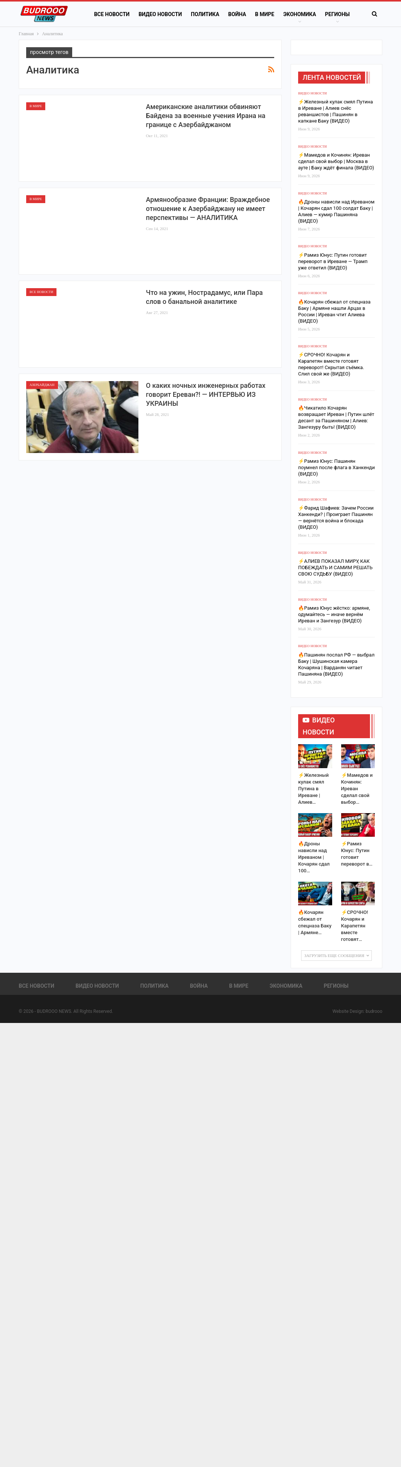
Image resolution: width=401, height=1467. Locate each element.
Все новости (111, 14)
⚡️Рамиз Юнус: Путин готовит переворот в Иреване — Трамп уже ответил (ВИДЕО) (332, 261)
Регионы (337, 14)
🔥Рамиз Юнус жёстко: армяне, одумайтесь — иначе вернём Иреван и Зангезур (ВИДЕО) (334, 614)
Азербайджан (42, 385)
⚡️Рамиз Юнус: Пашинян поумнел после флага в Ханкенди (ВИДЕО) (336, 467)
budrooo (373, 1011)
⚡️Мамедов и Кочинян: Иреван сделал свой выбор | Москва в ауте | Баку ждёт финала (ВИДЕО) (336, 161)
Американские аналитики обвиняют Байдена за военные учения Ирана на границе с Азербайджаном (205, 116)
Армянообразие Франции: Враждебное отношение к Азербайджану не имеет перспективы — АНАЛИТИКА (208, 208)
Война (237, 14)
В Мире (264, 14)
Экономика (299, 14)
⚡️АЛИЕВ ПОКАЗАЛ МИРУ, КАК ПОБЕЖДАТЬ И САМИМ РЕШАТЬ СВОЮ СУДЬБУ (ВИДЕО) (335, 567)
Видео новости (160, 14)
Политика (205, 14)
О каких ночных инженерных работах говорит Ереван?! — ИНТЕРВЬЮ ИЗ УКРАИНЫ (205, 394)
